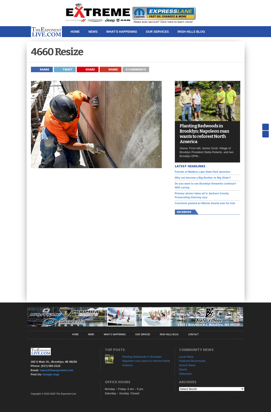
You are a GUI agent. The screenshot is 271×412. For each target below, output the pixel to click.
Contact (78, 42)
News (93, 31)
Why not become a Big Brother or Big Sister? (203, 177)
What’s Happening (121, 31)
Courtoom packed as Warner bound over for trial (205, 203)
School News (187, 365)
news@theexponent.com (56, 370)
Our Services (157, 31)
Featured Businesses (192, 360)
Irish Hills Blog (191, 31)
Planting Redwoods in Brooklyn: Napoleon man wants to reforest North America (204, 133)
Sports (183, 369)
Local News (186, 356)
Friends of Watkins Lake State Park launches (202, 171)
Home (75, 31)
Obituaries (185, 373)
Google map (51, 374)
